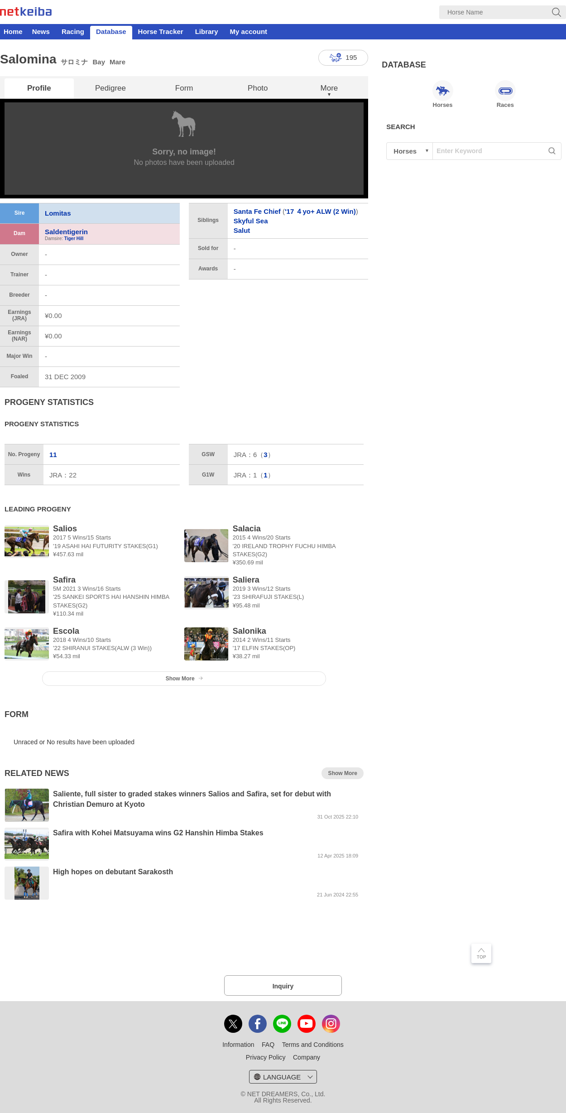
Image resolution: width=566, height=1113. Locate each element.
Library (206, 31)
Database (111, 31)
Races (505, 94)
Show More (184, 678)
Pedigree (110, 88)
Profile (39, 88)
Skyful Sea (251, 221)
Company (306, 1057)
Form (184, 88)
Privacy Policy (266, 1057)
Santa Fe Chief (257, 211)
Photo (258, 88)
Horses (442, 94)
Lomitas (58, 213)
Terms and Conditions (313, 1044)
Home (13, 31)
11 (53, 454)
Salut (242, 230)
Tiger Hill (74, 238)
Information (238, 1044)
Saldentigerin (66, 232)
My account (249, 31)
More (329, 88)
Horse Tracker (160, 31)
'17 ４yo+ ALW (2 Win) (320, 211)
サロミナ (74, 62)
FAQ (268, 1044)
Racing (73, 31)
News (41, 31)
